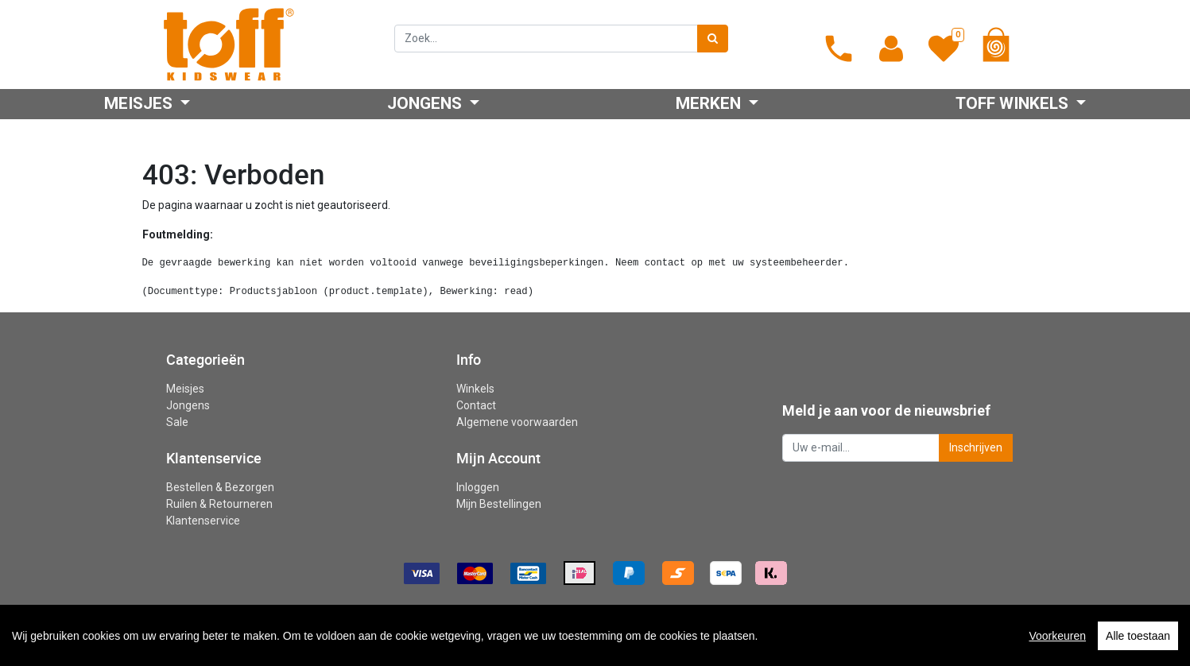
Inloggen (477, 487)
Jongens (188, 405)
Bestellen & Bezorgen (220, 487)
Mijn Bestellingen (498, 504)
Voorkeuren (1057, 655)
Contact (476, 405)
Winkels (475, 388)
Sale (177, 422)
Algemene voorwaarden (517, 422)
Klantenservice (203, 520)
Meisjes (185, 388)
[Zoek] (712, 38)
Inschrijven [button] (975, 447)
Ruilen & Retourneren (219, 504)
